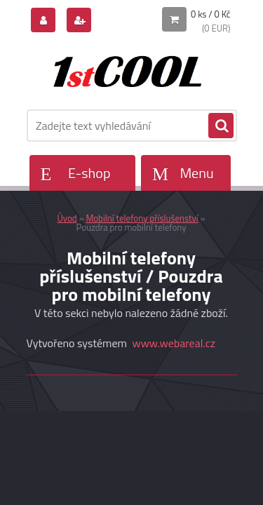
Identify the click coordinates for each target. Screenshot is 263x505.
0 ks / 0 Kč (211, 14)
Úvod (66, 218)
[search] (221, 126)
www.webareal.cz (173, 343)
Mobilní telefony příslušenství (142, 218)
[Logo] (123, 69)
